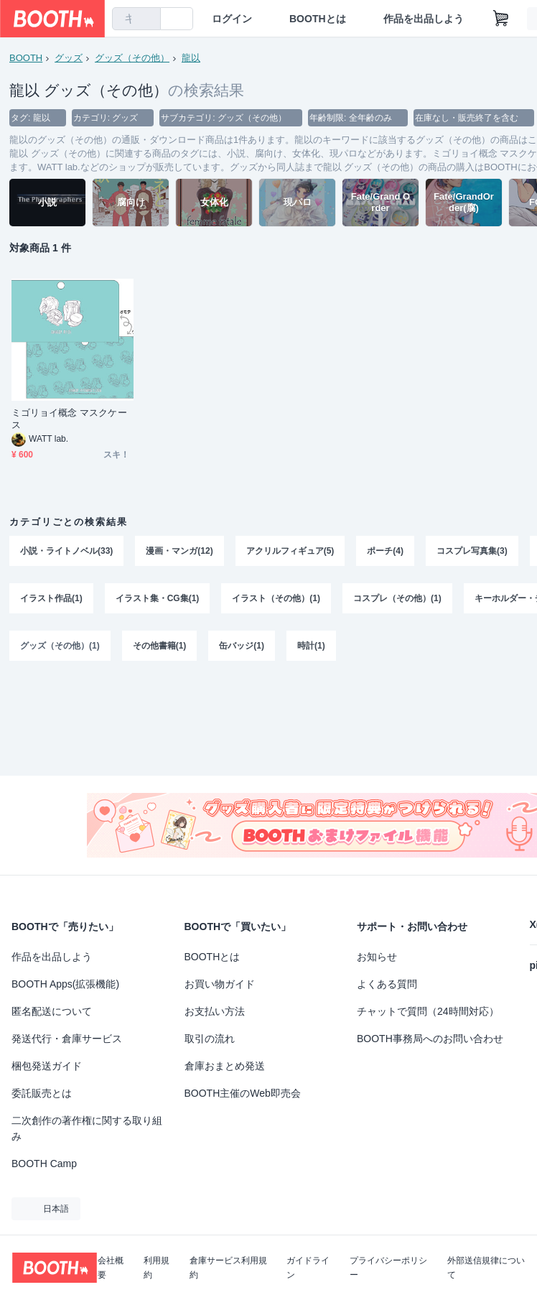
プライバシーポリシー (388, 1267)
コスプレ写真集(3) (472, 551)
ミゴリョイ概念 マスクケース (69, 418)
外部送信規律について (486, 1267)
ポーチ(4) (385, 551)
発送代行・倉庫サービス (66, 1038)
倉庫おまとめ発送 (225, 1066)
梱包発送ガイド (46, 1066)
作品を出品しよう (423, 19)
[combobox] (136, 18)
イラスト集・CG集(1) (158, 598)
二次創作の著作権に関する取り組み (86, 1128)
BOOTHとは (317, 19)
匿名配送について (51, 1011)
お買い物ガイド (220, 984)
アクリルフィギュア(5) (290, 551)
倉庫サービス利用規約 (228, 1267)
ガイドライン (308, 1267)
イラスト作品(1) (51, 598)
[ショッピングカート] (501, 18)
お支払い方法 (215, 1011)
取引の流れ (210, 1038)
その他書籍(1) (160, 646)
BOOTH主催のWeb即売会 (243, 1093)
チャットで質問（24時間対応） (428, 1011)
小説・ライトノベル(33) (66, 551)
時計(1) (311, 646)
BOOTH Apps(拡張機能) (65, 984)
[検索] (146, 19)
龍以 (191, 57)
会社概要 (110, 1267)
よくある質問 (387, 984)
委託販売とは (41, 1093)
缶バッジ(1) (241, 646)
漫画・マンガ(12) (179, 551)
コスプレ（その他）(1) (397, 598)
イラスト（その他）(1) (276, 598)
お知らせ (377, 956)
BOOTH (25, 57)
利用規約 (156, 1267)
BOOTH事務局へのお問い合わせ (430, 1038)
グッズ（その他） (132, 57)
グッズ (69, 57)
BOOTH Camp (44, 1163)
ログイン (232, 19)
